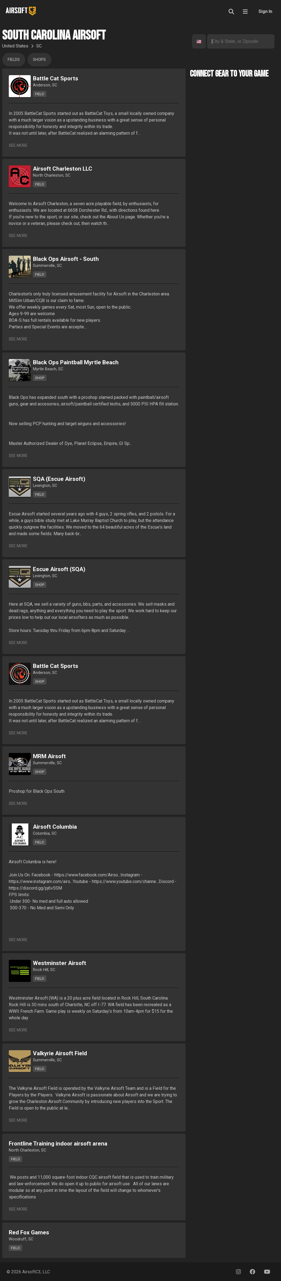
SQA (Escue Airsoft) (59, 479)
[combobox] (197, 41)
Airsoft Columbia (55, 826)
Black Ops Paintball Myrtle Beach (76, 362)
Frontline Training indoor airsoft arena (58, 1143)
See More (18, 145)
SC (39, 46)
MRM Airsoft (49, 756)
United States (15, 46)
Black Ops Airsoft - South (66, 259)
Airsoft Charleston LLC (62, 168)
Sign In (265, 11)
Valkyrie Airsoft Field (60, 1053)
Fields (14, 59)
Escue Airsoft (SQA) (59, 569)
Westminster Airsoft (59, 963)
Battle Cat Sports (55, 78)
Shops (39, 59)
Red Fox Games (29, 1232)
